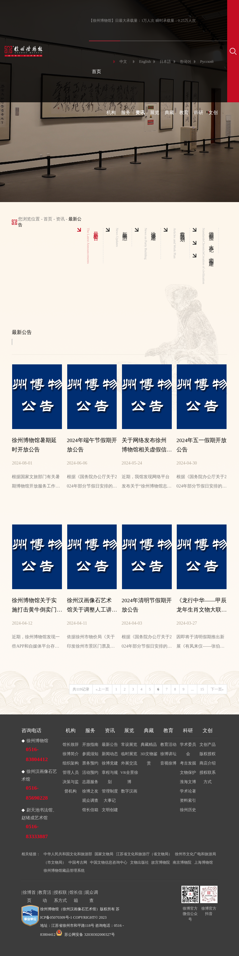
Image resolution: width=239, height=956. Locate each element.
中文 (123, 61)
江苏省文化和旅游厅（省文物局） (144, 854)
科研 (198, 112)
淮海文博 (188, 781)
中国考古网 (77, 862)
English (145, 61)
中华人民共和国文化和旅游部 (68, 854)
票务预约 (90, 763)
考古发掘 (188, 763)
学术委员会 (188, 749)
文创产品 (207, 744)
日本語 (165, 61)
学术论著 (188, 791)
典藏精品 (149, 744)
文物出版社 (139, 862)
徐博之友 (90, 791)
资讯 (140, 112)
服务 (125, 112)
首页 (96, 71)
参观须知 (90, 753)
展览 (154, 112)
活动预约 (90, 772)
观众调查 (90, 800)
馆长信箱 (90, 809)
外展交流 (129, 763)
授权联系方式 (207, 777)
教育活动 (168, 744)
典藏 (169, 112)
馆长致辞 (71, 744)
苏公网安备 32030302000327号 (85, 934)
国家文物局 (104, 854)
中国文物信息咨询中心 (108, 862)
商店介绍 (207, 763)
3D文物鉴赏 (148, 758)
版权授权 (207, 753)
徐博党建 (110, 763)
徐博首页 (29, 893)
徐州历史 (188, 809)
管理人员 (71, 772)
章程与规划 (110, 777)
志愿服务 (90, 781)
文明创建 (110, 809)
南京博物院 (182, 862)
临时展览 (129, 753)
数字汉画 (129, 791)
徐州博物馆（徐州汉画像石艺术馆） (70, 909)
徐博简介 (71, 753)
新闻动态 (110, 753)
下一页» (217, 689)
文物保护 (188, 772)
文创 (213, 112)
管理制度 (110, 791)
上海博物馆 (203, 862)
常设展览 (129, 744)
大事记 (110, 800)
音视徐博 (168, 763)
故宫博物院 (160, 862)
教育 (184, 112)
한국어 (185, 61)
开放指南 (90, 744)
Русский (206, 61)
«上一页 (102, 689)
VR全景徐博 (129, 777)
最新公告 (110, 744)
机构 (111, 112)
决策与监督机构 (71, 786)
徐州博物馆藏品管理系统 (64, 870)
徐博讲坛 (168, 753)
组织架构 (71, 763)
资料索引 (188, 800)
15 (202, 689)
